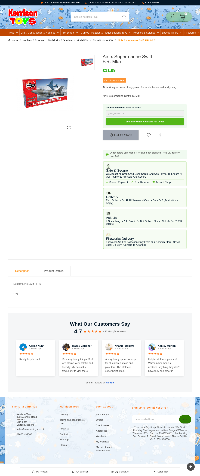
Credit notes (102, 425)
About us (64, 428)
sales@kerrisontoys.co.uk (30, 429)
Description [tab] (22, 270)
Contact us (65, 434)
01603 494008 (150, 2)
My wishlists (102, 441)
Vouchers (101, 436)
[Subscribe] (185, 419)
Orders (99, 420)
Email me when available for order (145, 121)
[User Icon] (173, 16)
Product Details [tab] (54, 270)
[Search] (95, 16)
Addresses (101, 430)
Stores (63, 445)
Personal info (103, 414)
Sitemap (64, 439)
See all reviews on (99, 382)
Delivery (64, 414)
